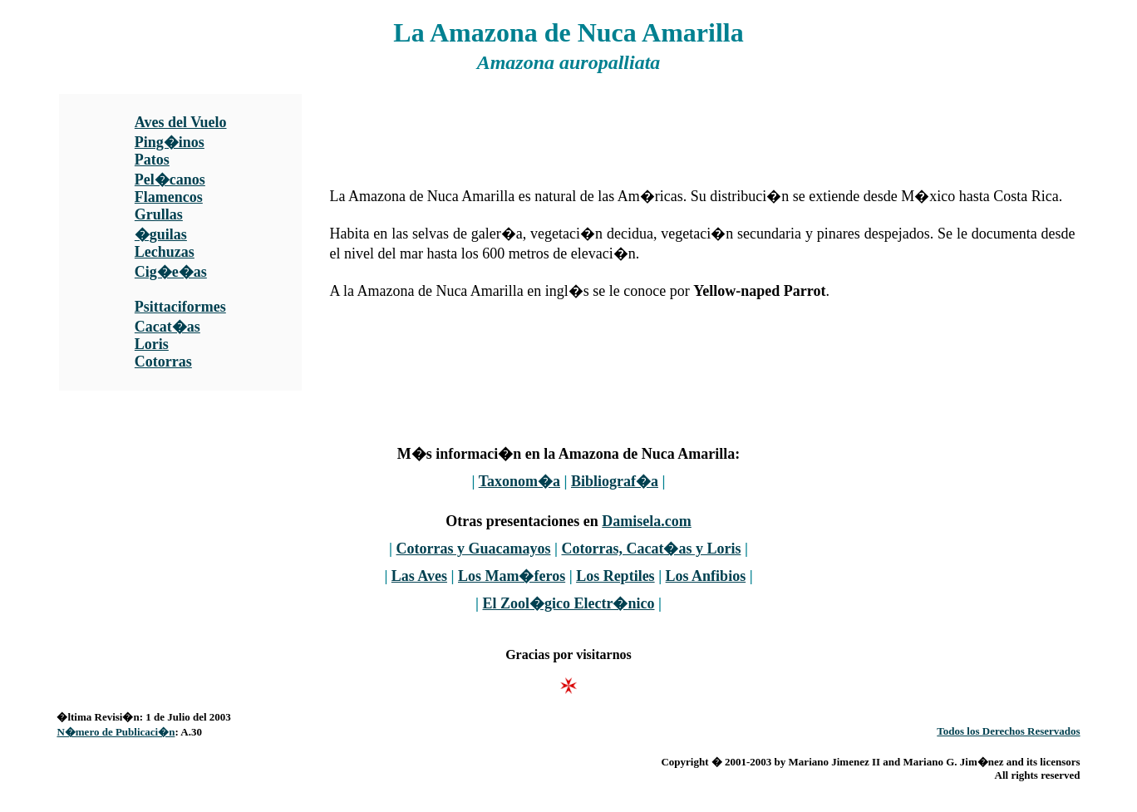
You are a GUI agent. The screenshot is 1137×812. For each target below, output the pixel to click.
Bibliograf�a (614, 481)
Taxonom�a (519, 481)
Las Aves (419, 576)
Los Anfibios (706, 576)
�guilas (161, 234)
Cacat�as (167, 326)
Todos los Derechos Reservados (1008, 731)
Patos (152, 159)
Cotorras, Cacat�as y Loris (651, 548)
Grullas (159, 214)
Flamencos (169, 197)
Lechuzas (164, 252)
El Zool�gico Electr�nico (569, 603)
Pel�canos (170, 179)
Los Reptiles (615, 576)
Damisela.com (646, 521)
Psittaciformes (180, 306)
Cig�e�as (171, 271)
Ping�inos (169, 142)
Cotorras (163, 361)
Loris (152, 344)
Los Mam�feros (511, 576)
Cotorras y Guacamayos (473, 548)
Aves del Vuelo (181, 122)
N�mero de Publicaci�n (116, 732)
